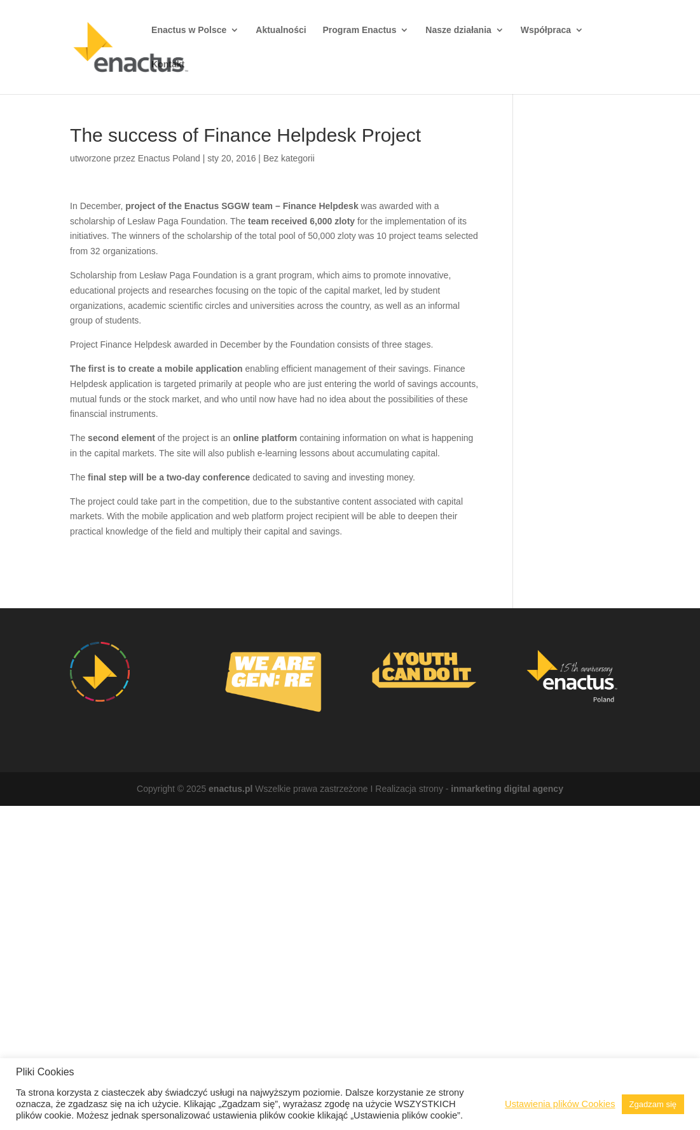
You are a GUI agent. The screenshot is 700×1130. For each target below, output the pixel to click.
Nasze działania (458, 30)
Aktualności (281, 30)
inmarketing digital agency (507, 789)
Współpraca (546, 30)
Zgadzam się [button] (652, 1104)
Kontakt (167, 64)
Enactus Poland (169, 158)
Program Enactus (360, 30)
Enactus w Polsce (188, 30)
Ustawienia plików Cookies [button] (560, 1104)
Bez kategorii (289, 158)
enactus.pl (230, 789)
